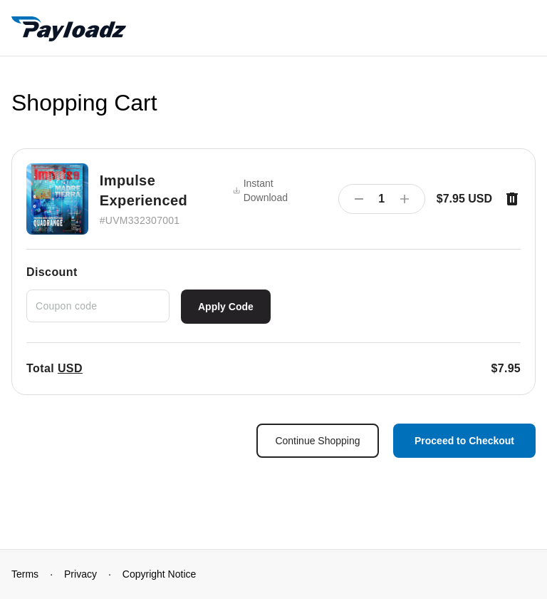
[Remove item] (512, 199)
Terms (24, 574)
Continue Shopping (317, 440)
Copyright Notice (160, 574)
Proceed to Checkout (464, 440)
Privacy (80, 574)
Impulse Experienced (143, 190)
